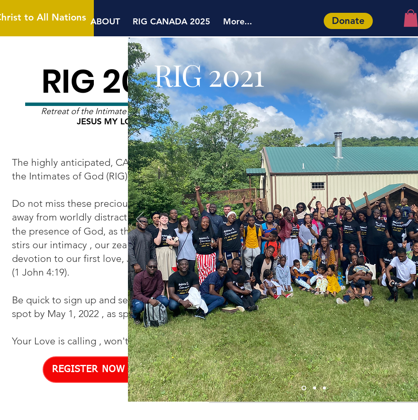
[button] (410, 18)
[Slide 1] (304, 387)
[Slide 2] (324, 387)
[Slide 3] (314, 387)
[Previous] (140, 219)
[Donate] (348, 20)
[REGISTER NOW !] (92, 369)
